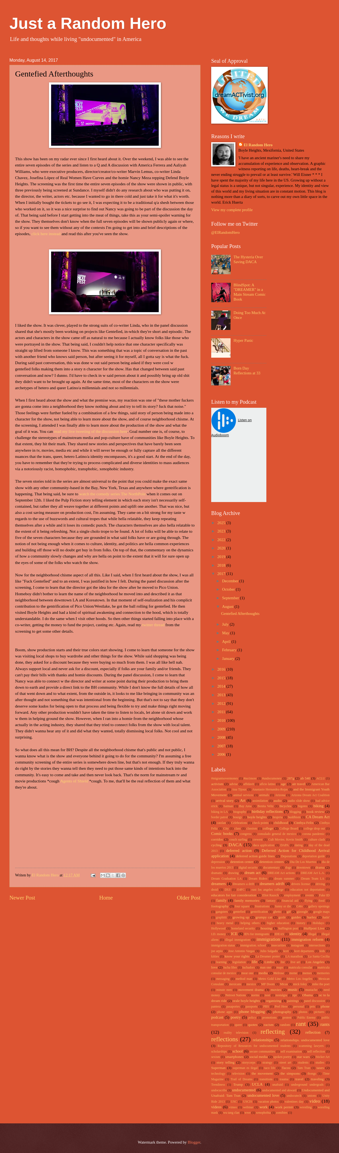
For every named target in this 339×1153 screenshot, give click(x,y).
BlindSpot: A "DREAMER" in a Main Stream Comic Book (250, 292)
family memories (246, 900)
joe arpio (217, 951)
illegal (312, 934)
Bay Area (245, 806)
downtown (303, 867)
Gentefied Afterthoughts (240, 613)
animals (264, 795)
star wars (303, 1057)
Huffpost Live (314, 928)
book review (315, 812)
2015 (221, 678)
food (322, 901)
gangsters (222, 912)
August (228, 606)
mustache (311, 990)
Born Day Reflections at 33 (247, 370)
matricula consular (300, 967)
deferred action (239, 850)
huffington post (288, 928)
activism (217, 784)
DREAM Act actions (281, 873)
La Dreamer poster (268, 956)
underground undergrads (307, 1084)
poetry (236, 1017)
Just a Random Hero (87, 23)
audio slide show (299, 801)
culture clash (316, 839)
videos (216, 1107)
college (268, 828)
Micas (284, 984)
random (285, 1025)
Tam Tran (303, 1068)
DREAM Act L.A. (313, 873)
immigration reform (307, 939)
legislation (239, 962)
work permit (284, 1107)
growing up (240, 917)
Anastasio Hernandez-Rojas (270, 789)
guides (296, 917)
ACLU (320, 778)
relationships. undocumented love (305, 1040)
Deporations (289, 856)
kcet (286, 951)
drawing (233, 873)
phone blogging (252, 1011)
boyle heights (257, 817)
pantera (216, 1006)
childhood (281, 823)
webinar (248, 1107)
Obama (307, 995)
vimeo (233, 1107)
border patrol (219, 817)
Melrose (279, 973)
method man (244, 979)
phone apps (224, 1012)
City (226, 828)
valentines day (294, 1101)
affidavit (248, 784)
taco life (269, 1068)
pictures (319, 1012)
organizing (273, 1001)
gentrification (259, 912)
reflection (312, 1032)
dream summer (284, 878)
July (225, 624)
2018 (221, 565)
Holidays (318, 923)
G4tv (299, 906)
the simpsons (290, 1073)
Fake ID (324, 895)
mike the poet (320, 984)
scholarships (219, 1051)
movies (276, 990)
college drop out (314, 828)
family (221, 900)
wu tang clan (231, 1112)
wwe (247, 1112)
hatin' (326, 917)
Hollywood (218, 928)
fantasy (271, 901)
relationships (263, 1040)
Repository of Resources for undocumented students (254, 1046)
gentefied (239, 912)
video (314, 1101)
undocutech (294, 1096)
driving (320, 884)
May (226, 633)
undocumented (244, 1090)
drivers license (300, 884)
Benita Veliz (265, 806)
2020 (221, 548)
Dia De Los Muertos (303, 862)
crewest (258, 839)
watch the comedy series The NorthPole (112, 494)
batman (228, 806)
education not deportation (307, 889)
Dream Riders (258, 878)
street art (285, 1062)
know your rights (237, 956)
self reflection (316, 1051)
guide (281, 917)
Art (242, 800)
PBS (266, 1006)
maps (280, 967)
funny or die (283, 906)
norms (255, 995)
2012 (221, 703)
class (237, 828)
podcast (217, 1017)
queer (238, 1025)
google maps (321, 912)
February (229, 650)
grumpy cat (264, 917)
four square (242, 906)
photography (282, 1012)
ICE (234, 934)
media (263, 973)
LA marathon (293, 956)
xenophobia (263, 1112)
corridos (217, 839)
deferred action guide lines (255, 856)
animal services (243, 795)
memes (307, 973)
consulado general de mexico (277, 834)
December (230, 581)
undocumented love (263, 1095)
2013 (221, 695)
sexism (215, 1057)
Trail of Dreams (241, 1079)
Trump (238, 1084)
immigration (268, 939)
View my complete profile (232, 210)
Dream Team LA (312, 878)
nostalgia (281, 995)
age (283, 784)
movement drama (251, 990)
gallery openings (319, 906)
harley (311, 917)
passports (251, 1006)
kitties (215, 956)
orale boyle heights (246, 1001)
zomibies (281, 1112)
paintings (293, 1001)
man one (265, 967)
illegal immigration (237, 940)
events (310, 895)
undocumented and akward (279, 1090)
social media (258, 1057)
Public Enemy (306, 1017)
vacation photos (268, 1101)
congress (245, 834)
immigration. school (253, 945)
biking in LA (219, 812)
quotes (252, 1025)
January (228, 658)
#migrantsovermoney (224, 778)
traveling (317, 1079)
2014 (221, 686)
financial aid (290, 901)
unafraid (277, 1084)
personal (298, 1006)
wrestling (306, 1107)
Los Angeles (315, 962)
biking (318, 806)
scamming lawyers (311, 1046)
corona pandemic (313, 834)
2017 (221, 574)
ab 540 (305, 778)
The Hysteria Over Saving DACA (248, 259)
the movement (262, 1073)
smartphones (234, 1057)
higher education (278, 923)
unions (312, 1096)
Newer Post (22, 898)
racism (268, 1025)
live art (295, 962)
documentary (271, 867)
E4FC (241, 889)
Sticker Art (323, 1057)
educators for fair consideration (233, 895)
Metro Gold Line (269, 979)
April (226, 641)
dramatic (216, 873)
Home (106, 898)
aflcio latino (267, 784)
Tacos (286, 1068)
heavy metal (225, 923)
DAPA (284, 845)
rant (301, 1023)
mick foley (300, 984)
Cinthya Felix (304, 823)
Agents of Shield (74, 781)
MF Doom (268, 984)
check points (260, 823)
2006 (221, 754)
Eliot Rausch (270, 895)
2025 (221, 523)
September (231, 598)
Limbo (269, 962)
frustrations (262, 906)
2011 (221, 712)
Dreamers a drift (243, 884)
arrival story (225, 801)
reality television (236, 1032)
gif (289, 912)
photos (303, 1012)
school (237, 1051)
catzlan (221, 823)
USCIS (247, 1101)
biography (240, 812)
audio (277, 801)
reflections (224, 1039)
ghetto (277, 912)
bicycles (285, 806)
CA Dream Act (318, 817)
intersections (317, 945)
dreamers (218, 884)
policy (252, 1017)
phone (325, 1006)
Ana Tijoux (239, 789)
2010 (221, 720)
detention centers (271, 862)
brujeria (278, 817)
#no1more (250, 778)
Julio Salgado (269, 951)
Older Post (188, 898)
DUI (227, 889)
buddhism (294, 817)
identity (295, 934)
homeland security (243, 928)
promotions (269, 1017)
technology (218, 1073)
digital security (248, 867)
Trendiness (218, 1084)
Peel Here (281, 1006)
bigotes (302, 806)
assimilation (260, 801)
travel (299, 1079)
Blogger (194, 1142)
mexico (251, 984)
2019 (221, 557)
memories (323, 973)
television (238, 1073)
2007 (221, 746)
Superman (218, 1068)
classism (251, 828)
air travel (298, 784)
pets (312, 1006)
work (263, 1107)
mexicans (235, 984)
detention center (241, 862)
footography (220, 906)
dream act (252, 872)
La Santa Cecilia (319, 956)
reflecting (272, 1031)
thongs (312, 1073)
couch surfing (238, 839)
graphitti (221, 917)
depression (218, 862)
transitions (266, 1079)
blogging (295, 812)
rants (325, 1024)
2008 (221, 737)
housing (266, 928)
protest (287, 1017)
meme (293, 973)
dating (299, 845)
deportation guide (313, 856)
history (300, 923)
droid (214, 889)
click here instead (46, 233)
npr (295, 995)
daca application (263, 845)
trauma (284, 1079)
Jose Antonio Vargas (241, 951)
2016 (221, 669)
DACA (235, 844)
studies (319, 1062)
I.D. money (218, 934)
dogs (288, 867)
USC (234, 1101)
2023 (221, 531)
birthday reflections (267, 811)
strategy (267, 1062)
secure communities (262, 1051)
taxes (320, 1068)
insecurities (278, 945)
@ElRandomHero (225, 232)
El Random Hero (258, 145)
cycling (216, 845)
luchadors (248, 967)
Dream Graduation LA (226, 878)
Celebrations (239, 823)
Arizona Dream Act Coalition (310, 795)
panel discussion (314, 1001)
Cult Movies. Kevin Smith (285, 839)
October (229, 589)
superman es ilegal (245, 1068)
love (214, 967)
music (293, 989)
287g (290, 778)
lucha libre (230, 967)
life (254, 962)
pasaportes (233, 1006)
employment (292, 895)
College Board (289, 828)
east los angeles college (268, 889)
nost (267, 995)
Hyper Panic (243, 340)
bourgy (237, 817)
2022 (221, 540)
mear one (247, 973)
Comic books (222, 833)
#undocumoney (272, 778)
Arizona (280, 795)
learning (221, 962)
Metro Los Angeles (299, 979)
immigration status (223, 945)
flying (308, 901)
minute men (224, 990)
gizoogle (302, 912)
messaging (223, 979)
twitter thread (153, 624)
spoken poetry (283, 1057)
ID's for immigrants (256, 934)
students (303, 1062)
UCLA (257, 1084)
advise (233, 784)
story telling (226, 1062)
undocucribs (219, 1090)
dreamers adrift (272, 884)
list (282, 962)
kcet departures (304, 951)
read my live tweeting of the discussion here (90, 431)
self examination (291, 1051)
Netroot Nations (235, 995)
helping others (250, 923)
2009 (221, 729)
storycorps (248, 1062)
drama (320, 867)
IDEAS (279, 934)
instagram (297, 945)
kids (322, 951)
